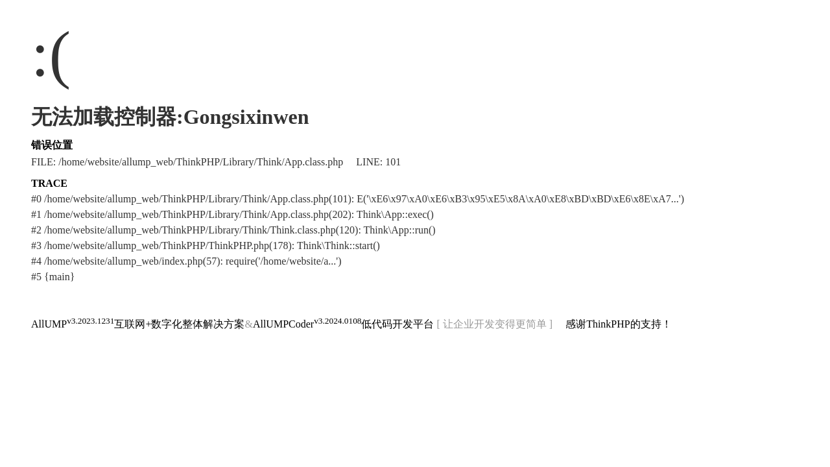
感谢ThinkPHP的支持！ (618, 323)
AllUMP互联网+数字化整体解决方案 (137, 323)
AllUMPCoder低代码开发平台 (343, 323)
